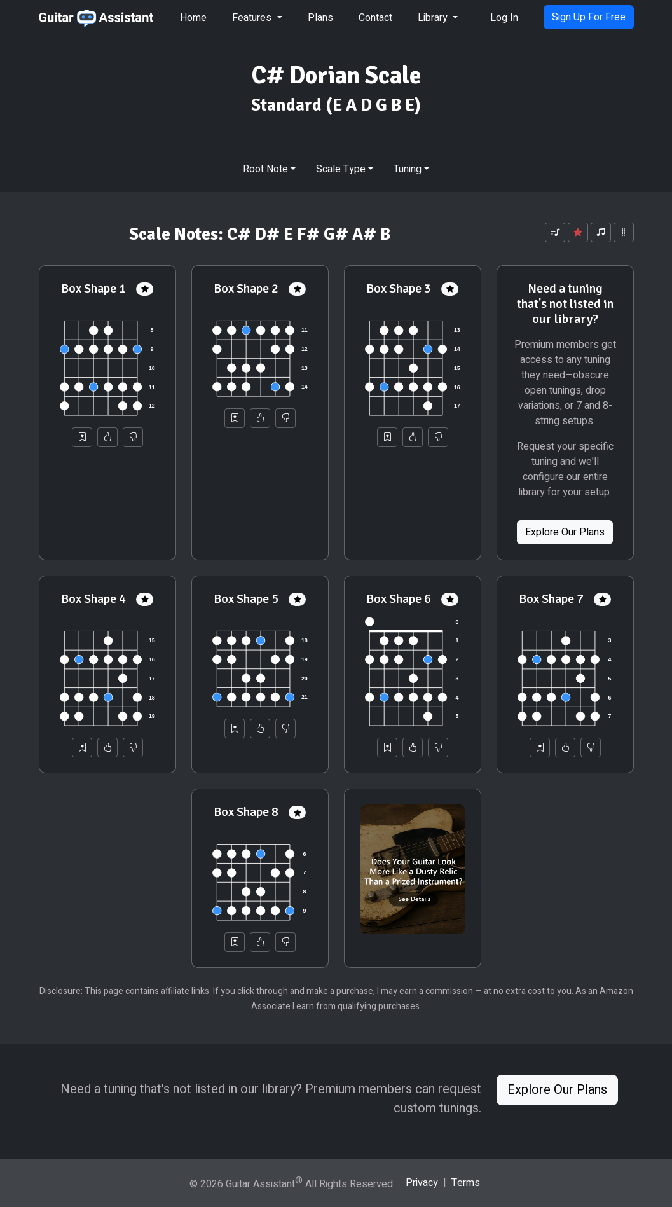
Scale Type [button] (341, 169)
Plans (320, 17)
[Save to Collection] (82, 437)
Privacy (422, 1182)
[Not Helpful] (133, 437)
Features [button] (253, 17)
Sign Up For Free (589, 17)
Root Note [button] (265, 169)
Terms (465, 1182)
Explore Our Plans (565, 532)
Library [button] (434, 17)
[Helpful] (107, 437)
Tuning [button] (408, 169)
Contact (375, 17)
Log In (504, 17)
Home (193, 17)
